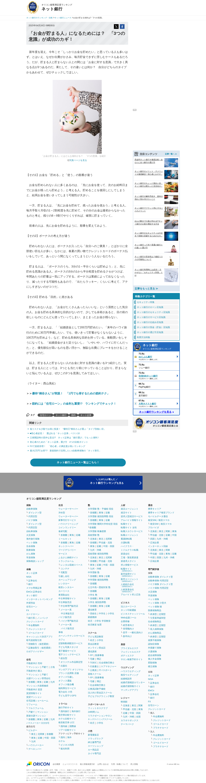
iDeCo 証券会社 (34, 591)
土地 (52, 667)
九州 (52, 682)
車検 (60, 632)
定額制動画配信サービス (70, 643)
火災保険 (30, 535)
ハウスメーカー (36, 745)
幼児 (92, 640)
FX (27, 610)
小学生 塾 (92, 595)
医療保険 (30, 550)
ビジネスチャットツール (133, 614)
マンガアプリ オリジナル (70, 669)
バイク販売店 (65, 617)
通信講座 (92, 651)
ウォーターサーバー (68, 509)
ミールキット (65, 539)
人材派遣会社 (127, 590)
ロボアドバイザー (35, 651)
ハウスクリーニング (68, 524)
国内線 (64, 726)
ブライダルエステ (129, 648)
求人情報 (134, 764)
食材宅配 (62, 531)
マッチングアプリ (129, 690)
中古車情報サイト (67, 598)
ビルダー (32, 730)
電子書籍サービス (67, 651)
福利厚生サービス (67, 688)
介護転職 (125, 542)
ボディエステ (127, 655)
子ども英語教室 (95, 636)
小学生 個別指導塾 (97, 602)
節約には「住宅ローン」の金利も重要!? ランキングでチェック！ (74, 403)
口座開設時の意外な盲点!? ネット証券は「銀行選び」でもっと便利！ (65, 437)
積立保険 (152, 666)
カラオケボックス (129, 720)
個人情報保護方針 (87, 764)
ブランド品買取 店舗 (68, 673)
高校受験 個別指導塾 (98, 553)
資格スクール (94, 674)
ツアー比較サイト (67, 730)
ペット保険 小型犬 (157, 603)
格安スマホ (166, 524)
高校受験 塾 (93, 535)
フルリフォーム (36, 708)
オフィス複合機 (66, 684)
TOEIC (93, 662)
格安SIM (154, 524)
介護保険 (152, 651)
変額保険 (152, 662)
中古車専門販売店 (69, 606)
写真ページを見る (78, 160)
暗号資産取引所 (34, 640)
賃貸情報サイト (34, 693)
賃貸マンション (34, 697)
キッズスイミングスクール (100, 719)
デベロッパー (35, 749)
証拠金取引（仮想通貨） (40, 647)
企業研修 (125, 621)
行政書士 (94, 666)
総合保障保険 (154, 655)
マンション (33, 667)
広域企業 (154, 542)
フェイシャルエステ (131, 652)
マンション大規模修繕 (37, 685)
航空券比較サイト (67, 715)
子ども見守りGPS (67, 695)
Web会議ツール (128, 617)
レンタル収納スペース (72, 565)
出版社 (64, 666)
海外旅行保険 (32, 539)
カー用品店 (93, 749)
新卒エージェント (129, 580)
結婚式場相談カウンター (133, 682)
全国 (138, 716)
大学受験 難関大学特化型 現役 (103, 524)
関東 (140, 705)
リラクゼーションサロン (100, 715)
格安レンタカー (66, 587)
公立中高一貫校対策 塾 (99, 587)
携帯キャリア (154, 509)
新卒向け (127, 636)
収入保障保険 (156, 629)
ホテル (61, 741)
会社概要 (56, 764)
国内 (63, 737)
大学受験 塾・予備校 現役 (100, 509)
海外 (69, 737)
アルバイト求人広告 (131, 594)
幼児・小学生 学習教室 (99, 621)
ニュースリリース (70, 764)
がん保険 (30, 553)
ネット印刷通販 (128, 610)
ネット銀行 (61, 415)
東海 (39, 682)
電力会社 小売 (65, 692)
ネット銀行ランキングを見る (155, 412)
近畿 (46, 682)
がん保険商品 (154, 633)
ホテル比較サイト (67, 718)
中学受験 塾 (93, 572)
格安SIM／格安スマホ (158, 520)
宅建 (92, 659)
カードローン (32, 614)
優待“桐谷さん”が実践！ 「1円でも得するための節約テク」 (71, 393)
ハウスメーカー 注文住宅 (37, 723)
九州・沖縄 (95, 550)
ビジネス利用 (67, 745)
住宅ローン (45, 415)
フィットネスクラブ (98, 708)
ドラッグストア (95, 738)
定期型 (162, 614)
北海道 (93, 539)
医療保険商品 (154, 610)
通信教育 (92, 609)
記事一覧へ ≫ (171, 154)
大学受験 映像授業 (97, 531)
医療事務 (99, 655)
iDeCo (151, 690)
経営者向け (128, 625)
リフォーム (31, 704)
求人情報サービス (129, 565)
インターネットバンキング (39, 599)
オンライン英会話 (96, 647)
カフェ (61, 639)
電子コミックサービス (69, 654)
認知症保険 (153, 644)
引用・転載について (119, 764)
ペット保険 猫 (155, 606)
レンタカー (63, 583)
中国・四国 (49, 738)
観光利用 (65, 748)
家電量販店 (93, 735)
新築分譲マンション (36, 715)
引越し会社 (63, 576)
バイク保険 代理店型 (158, 588)
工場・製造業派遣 (129, 557)
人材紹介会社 (127, 585)
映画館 (124, 701)
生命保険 (30, 546)
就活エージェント (129, 509)
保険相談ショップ (35, 561)
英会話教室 (93, 644)
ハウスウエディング (131, 671)
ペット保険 (31, 542)
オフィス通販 (65, 680)
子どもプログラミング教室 (101, 696)
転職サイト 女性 (129, 527)
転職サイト (126, 524)
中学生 (102, 613)
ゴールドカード (36, 633)
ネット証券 (85, 415)
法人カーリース (128, 606)
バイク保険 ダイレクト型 (160, 584)
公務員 (93, 670)
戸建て (45, 667)
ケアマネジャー (108, 666)
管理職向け (128, 628)
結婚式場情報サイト (131, 686)
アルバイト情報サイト (132, 520)
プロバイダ (153, 527)
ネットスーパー (66, 546)
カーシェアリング (67, 580)
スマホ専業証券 (34, 588)
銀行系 (31, 618)
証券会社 (32, 580)
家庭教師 (92, 617)
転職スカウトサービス (132, 531)
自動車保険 (31, 509)
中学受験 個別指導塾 (98, 580)
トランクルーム (66, 561)
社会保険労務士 (106, 662)
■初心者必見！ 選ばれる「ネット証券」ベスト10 (55, 433)
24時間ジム (93, 712)
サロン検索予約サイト (132, 659)
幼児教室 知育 (95, 624)
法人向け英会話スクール (100, 692)
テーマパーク (127, 724)
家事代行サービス (67, 520)
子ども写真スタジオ (68, 647)
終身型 (153, 614)
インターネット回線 (158, 546)
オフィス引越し (66, 677)
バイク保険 (31, 520)
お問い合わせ (103, 764)
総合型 (64, 658)
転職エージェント (129, 535)
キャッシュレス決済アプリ (39, 636)
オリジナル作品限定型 (72, 662)
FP (91, 655)
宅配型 (64, 572)
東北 (33, 734)
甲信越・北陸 (105, 542)
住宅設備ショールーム (37, 700)
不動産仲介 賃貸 (34, 689)
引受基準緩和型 (158, 618)
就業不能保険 (154, 640)
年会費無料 (33, 625)
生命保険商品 (154, 621)
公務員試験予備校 (96, 689)
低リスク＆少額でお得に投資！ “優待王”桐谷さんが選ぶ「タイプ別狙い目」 (68, 429)
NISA (28, 577)
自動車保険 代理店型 (158, 580)
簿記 (99, 659)
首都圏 (31, 682)
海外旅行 (76, 711)
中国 (174, 535)
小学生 (111, 613)
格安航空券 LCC (66, 722)
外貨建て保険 (154, 647)
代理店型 (32, 516)
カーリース (63, 591)
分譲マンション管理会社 (38, 678)
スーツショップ (95, 746)
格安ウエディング (129, 675)
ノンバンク (42, 618)
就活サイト (126, 512)
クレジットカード (35, 621)
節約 (73, 415)
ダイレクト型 (35, 512)
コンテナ (65, 568)
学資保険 (30, 557)
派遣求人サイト (128, 561)
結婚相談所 (126, 678)
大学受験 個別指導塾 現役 (100, 516)
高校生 (93, 613)
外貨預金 (30, 603)
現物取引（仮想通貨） (39, 644)
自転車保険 (31, 531)
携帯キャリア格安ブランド (161, 512)
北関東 (41, 734)
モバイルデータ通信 (158, 516)
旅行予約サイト (66, 707)
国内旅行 (65, 711)
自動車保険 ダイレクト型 (160, 577)
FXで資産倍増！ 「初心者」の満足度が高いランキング (57, 446)
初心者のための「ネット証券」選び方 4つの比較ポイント (59, 442)
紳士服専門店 (94, 742)
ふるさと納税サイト (68, 557)
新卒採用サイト (128, 575)
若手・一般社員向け (133, 632)
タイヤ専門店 (94, 753)
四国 (152, 539)
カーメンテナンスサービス (71, 636)
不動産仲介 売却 (34, 663)
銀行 (30, 584)
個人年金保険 (154, 659)
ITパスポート (105, 670)
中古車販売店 (65, 602)
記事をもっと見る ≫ (146, 288)
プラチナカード (160, 727)
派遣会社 (125, 553)
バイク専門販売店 (69, 621)
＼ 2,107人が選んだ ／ (107, 481)
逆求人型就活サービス (132, 516)
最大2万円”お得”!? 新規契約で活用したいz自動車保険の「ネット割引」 (65, 450)
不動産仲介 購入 (34, 671)
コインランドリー (67, 527)
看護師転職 (126, 539)
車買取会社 (63, 595)
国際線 (72, 726)
